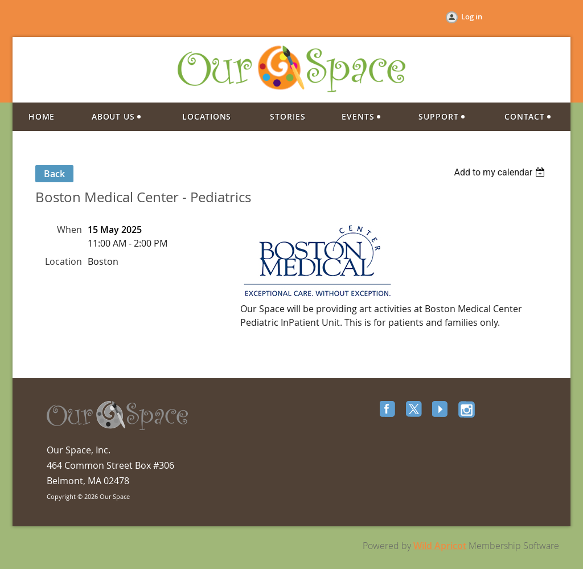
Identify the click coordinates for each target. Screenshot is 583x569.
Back (54, 173)
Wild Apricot (439, 545)
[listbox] (501, 172)
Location (63, 261)
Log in (471, 16)
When (69, 229)
